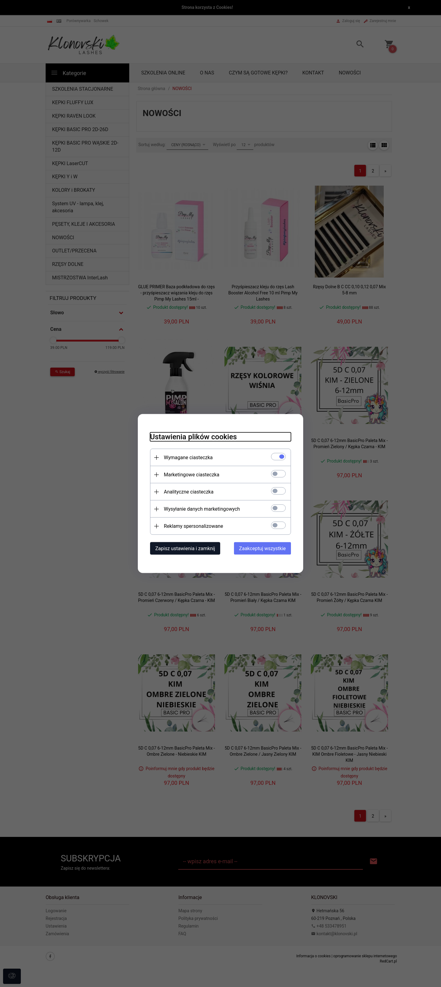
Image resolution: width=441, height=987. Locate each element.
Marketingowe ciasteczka (191, 475)
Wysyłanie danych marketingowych (202, 509)
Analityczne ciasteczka (188, 492)
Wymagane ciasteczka (188, 457)
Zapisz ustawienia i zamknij (185, 548)
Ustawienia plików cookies (193, 437)
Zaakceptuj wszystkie (262, 548)
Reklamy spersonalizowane (193, 526)
